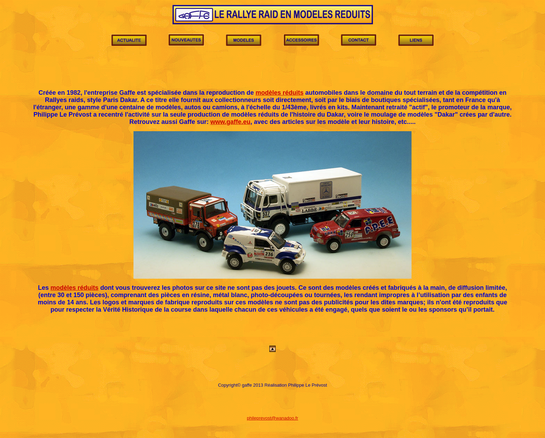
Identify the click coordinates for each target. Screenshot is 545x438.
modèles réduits (279, 92)
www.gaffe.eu (230, 121)
